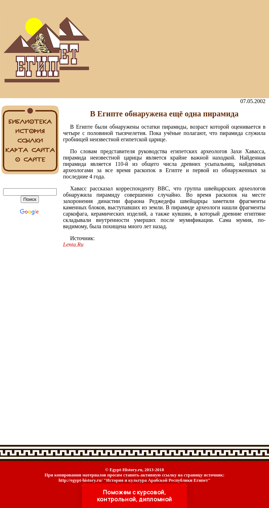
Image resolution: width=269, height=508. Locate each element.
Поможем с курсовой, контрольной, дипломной (134, 495)
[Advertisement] (164, 49)
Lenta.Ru (73, 245)
